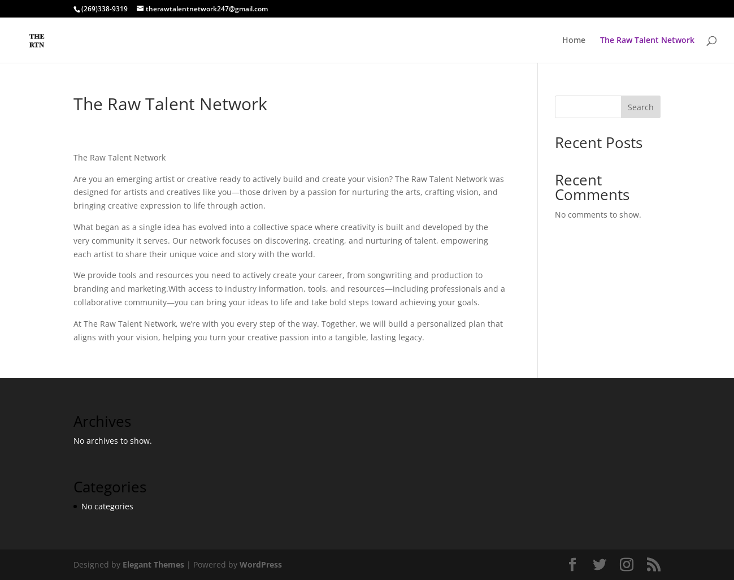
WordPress (261, 564)
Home (573, 40)
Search (641, 107)
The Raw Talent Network (647, 40)
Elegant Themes (153, 564)
